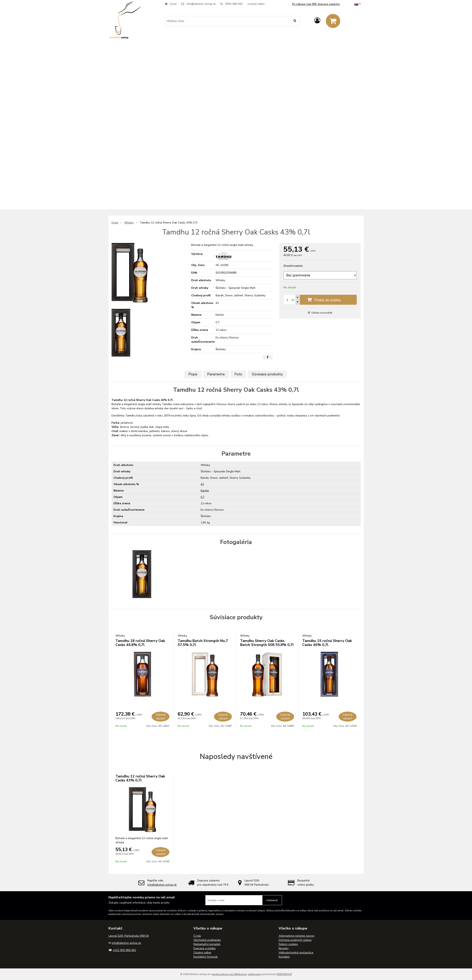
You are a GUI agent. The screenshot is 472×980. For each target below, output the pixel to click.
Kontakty (284, 957)
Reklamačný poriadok (206, 944)
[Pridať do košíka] (320, 300)
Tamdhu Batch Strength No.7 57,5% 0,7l (203, 642)
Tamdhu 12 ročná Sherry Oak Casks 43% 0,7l (140, 778)
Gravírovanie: (293, 266)
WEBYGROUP (284, 974)
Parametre (216, 374)
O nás (197, 936)
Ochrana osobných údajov (295, 940)
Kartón (205, 490)
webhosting (254, 974)
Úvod (173, 4)
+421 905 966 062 (124, 950)
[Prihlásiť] (317, 21)
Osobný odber (202, 952)
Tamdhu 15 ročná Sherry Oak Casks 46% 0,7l (327, 642)
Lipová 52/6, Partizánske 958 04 (128, 936)
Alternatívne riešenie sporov (296, 936)
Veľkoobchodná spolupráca (296, 952)
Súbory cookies (288, 944)
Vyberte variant (161, 716)
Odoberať (272, 900)
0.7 (202, 497)
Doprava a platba (204, 948)
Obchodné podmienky (207, 940)
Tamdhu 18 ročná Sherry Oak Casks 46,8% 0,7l (140, 642)
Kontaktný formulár (205, 957)
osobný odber (256, 4)
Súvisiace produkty (267, 374)
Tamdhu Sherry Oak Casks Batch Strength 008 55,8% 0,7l (267, 642)
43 (202, 484)
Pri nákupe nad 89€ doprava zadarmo (316, 4)
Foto (238, 374)
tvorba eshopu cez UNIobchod (229, 974)
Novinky (284, 948)
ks (293, 300)
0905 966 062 (234, 4)
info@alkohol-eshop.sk (201, 4)
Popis (192, 374)
